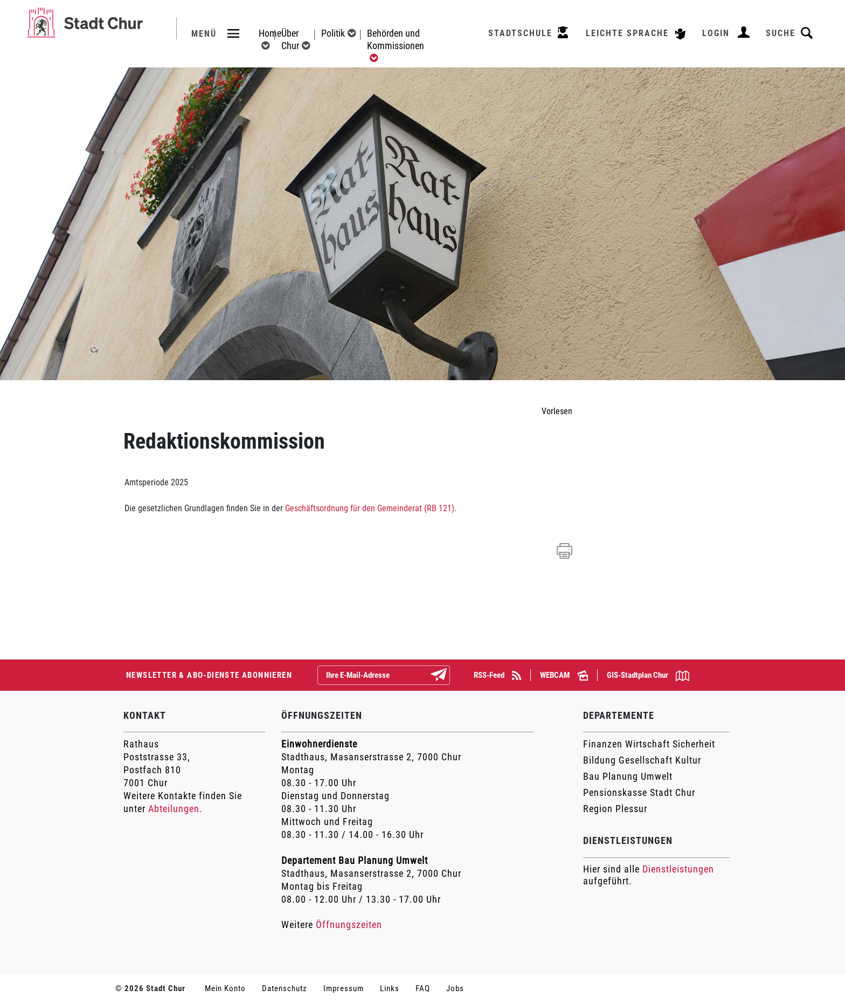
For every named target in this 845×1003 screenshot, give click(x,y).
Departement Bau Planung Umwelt (354, 860)
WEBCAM (564, 675)
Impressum (343, 988)
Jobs (455, 988)
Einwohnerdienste (319, 744)
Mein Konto (225, 988)
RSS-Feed (497, 675)
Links (389, 988)
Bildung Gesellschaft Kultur (642, 760)
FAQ (422, 988)
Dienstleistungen (678, 869)
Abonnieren (447, 675)
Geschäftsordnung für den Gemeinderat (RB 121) (369, 508)
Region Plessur (615, 808)
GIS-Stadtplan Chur (648, 675)
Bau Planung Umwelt (628, 776)
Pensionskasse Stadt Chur (639, 792)
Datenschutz (284, 988)
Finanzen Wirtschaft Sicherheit (649, 744)
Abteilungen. (175, 808)
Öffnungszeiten (349, 924)
